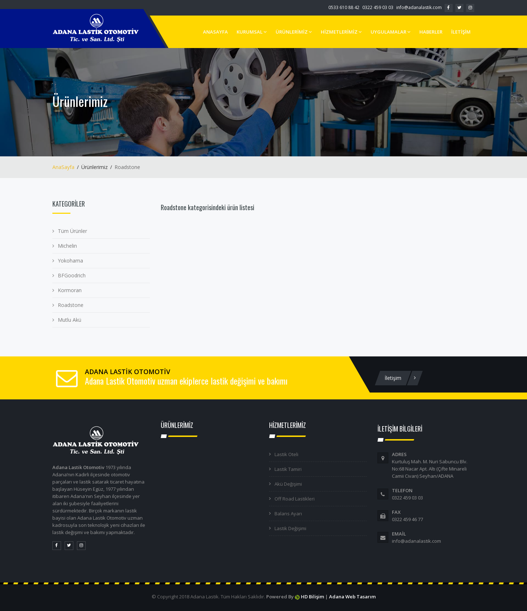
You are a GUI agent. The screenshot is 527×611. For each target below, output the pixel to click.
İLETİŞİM (461, 32)
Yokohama (70, 260)
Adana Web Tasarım (352, 596)
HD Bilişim (312, 596)
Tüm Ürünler (72, 231)
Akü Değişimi (288, 484)
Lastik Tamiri (288, 469)
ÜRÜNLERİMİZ (294, 32)
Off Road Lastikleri (295, 498)
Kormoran (70, 290)
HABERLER (430, 32)
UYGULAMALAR (391, 32)
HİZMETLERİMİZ (341, 32)
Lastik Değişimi (290, 528)
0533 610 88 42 (343, 7)
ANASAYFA (215, 32)
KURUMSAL (252, 32)
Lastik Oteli (286, 454)
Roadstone (70, 305)
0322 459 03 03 (377, 7)
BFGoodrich (72, 275)
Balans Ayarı (288, 513)
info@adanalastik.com (419, 7)
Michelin (67, 245)
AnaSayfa (63, 167)
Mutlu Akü (69, 319)
